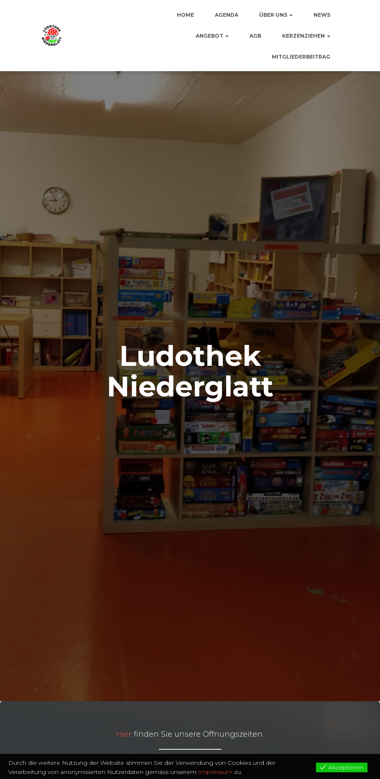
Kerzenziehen (306, 36)
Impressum (215, 772)
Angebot (212, 36)
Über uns (276, 15)
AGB (255, 36)
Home (185, 15)
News (322, 15)
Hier (124, 734)
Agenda (226, 15)
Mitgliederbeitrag (301, 57)
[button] (290, 15)
